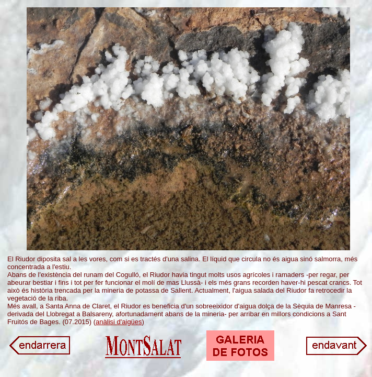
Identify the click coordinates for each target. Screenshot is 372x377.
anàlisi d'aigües (119, 322)
